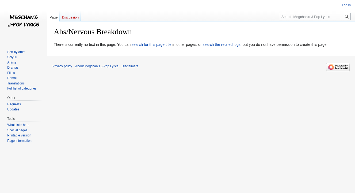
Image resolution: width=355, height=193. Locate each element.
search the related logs (222, 44)
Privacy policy (62, 66)
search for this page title (151, 44)
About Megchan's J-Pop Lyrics (96, 66)
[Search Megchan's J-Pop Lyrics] (315, 16)
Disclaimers (130, 66)
